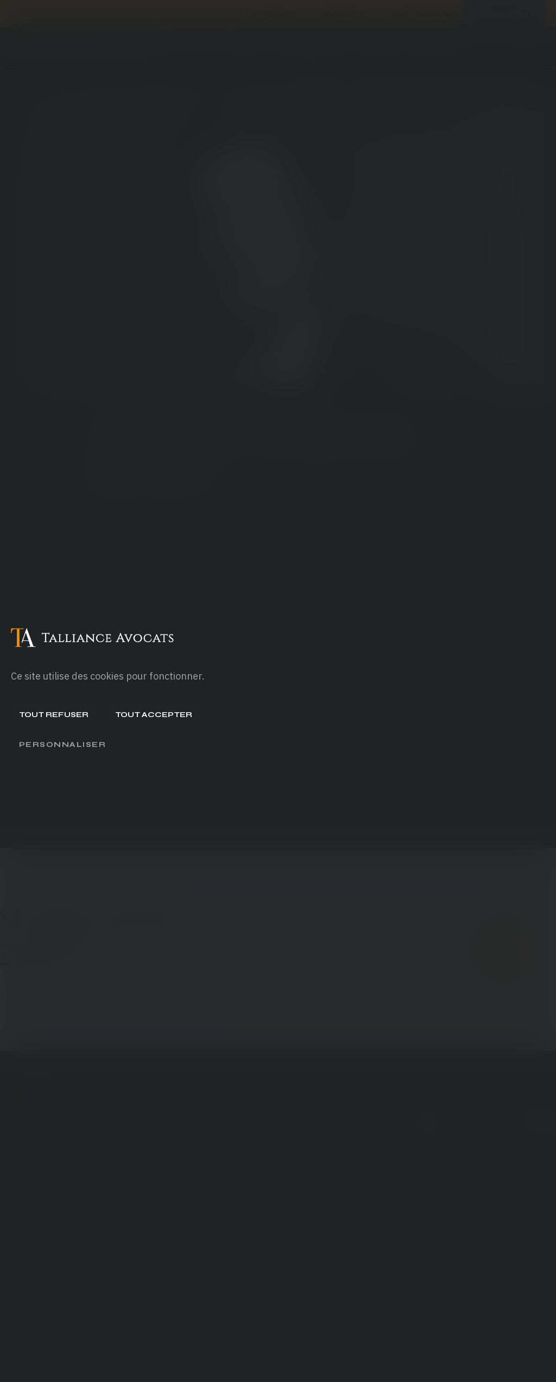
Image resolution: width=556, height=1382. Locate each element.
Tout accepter (153, 714)
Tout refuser (54, 714)
